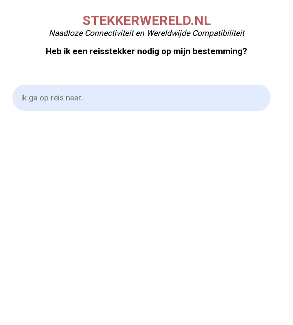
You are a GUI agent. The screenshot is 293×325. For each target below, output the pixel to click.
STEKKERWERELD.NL (147, 20)
